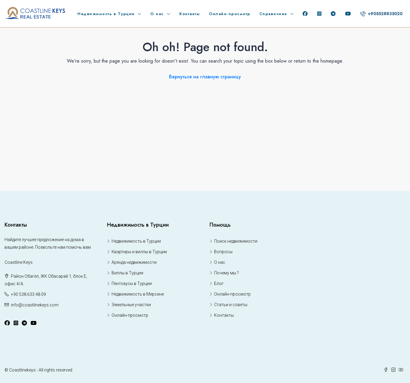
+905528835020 (381, 14)
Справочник (273, 14)
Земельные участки (131, 304)
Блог (219, 283)
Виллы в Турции (127, 272)
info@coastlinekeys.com (35, 305)
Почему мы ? (226, 272)
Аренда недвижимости (134, 262)
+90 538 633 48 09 (28, 294)
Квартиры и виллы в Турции (139, 251)
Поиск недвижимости (235, 241)
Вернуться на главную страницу (205, 76)
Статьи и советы (230, 304)
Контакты (189, 14)
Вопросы (223, 251)
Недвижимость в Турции (106, 14)
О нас (157, 14)
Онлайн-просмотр (229, 14)
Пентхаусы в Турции (132, 283)
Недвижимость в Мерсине (138, 294)
